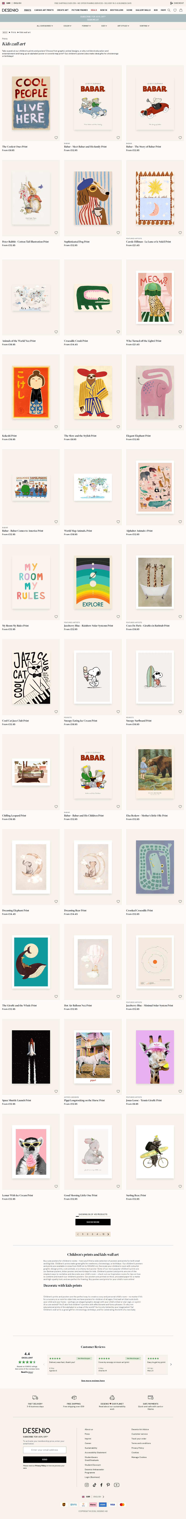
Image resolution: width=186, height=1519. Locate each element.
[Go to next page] (108, 1234)
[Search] (169, 10)
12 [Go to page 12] (103, 1234)
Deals (94, 10)
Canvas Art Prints (44, 10)
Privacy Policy (40, 1466)
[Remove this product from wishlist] (56, 137)
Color (67, 26)
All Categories (45, 26)
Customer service (140, 1434)
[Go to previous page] (77, 1234)
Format (86, 26)
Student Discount (93, 1465)
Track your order (139, 1439)
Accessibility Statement (95, 1452)
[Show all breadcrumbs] (5, 32)
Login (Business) (92, 1477)
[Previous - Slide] (44, 1364)
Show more (93, 1222)
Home (129, 10)
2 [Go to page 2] (87, 1234)
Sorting (144, 26)
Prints (27, 10)
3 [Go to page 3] (92, 1234)
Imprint (88, 1439)
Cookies (135, 1452)
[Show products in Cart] (181, 10)
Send (44, 1459)
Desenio (101, 1511)
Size (104, 26)
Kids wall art (25, 32)
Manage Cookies (139, 1457)
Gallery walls (143, 10)
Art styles (123, 26)
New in (103, 10)
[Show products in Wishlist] (175, 10)
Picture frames (80, 10)
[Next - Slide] (171, 1364)
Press (87, 1434)
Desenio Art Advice (140, 1429)
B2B (156, 10)
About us (89, 1429)
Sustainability (91, 1448)
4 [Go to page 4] (97, 1234)
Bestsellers (116, 10)
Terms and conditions (141, 1443)
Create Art (62, 10)
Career (88, 1443)
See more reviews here (93, 1380)
